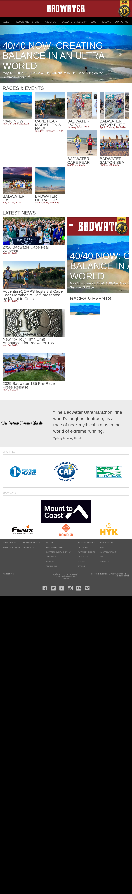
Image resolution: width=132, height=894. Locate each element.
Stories (103, 547)
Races (6, 22)
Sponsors (9, 492)
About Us (51, 22)
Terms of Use (51, 566)
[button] (122, 54)
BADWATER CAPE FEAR (31, 542)
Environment (51, 556)
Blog (94, 22)
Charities (9, 452)
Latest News (19, 213)
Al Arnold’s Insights (86, 552)
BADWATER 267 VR (9, 542)
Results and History (28, 22)
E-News (106, 22)
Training (81, 566)
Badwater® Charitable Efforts (59, 552)
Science (81, 561)
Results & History (107, 542)
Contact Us (121, 22)
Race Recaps (83, 556)
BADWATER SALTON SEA (11, 547)
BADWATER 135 (28, 547)
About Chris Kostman (54, 547)
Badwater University (74, 22)
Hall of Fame (83, 547)
